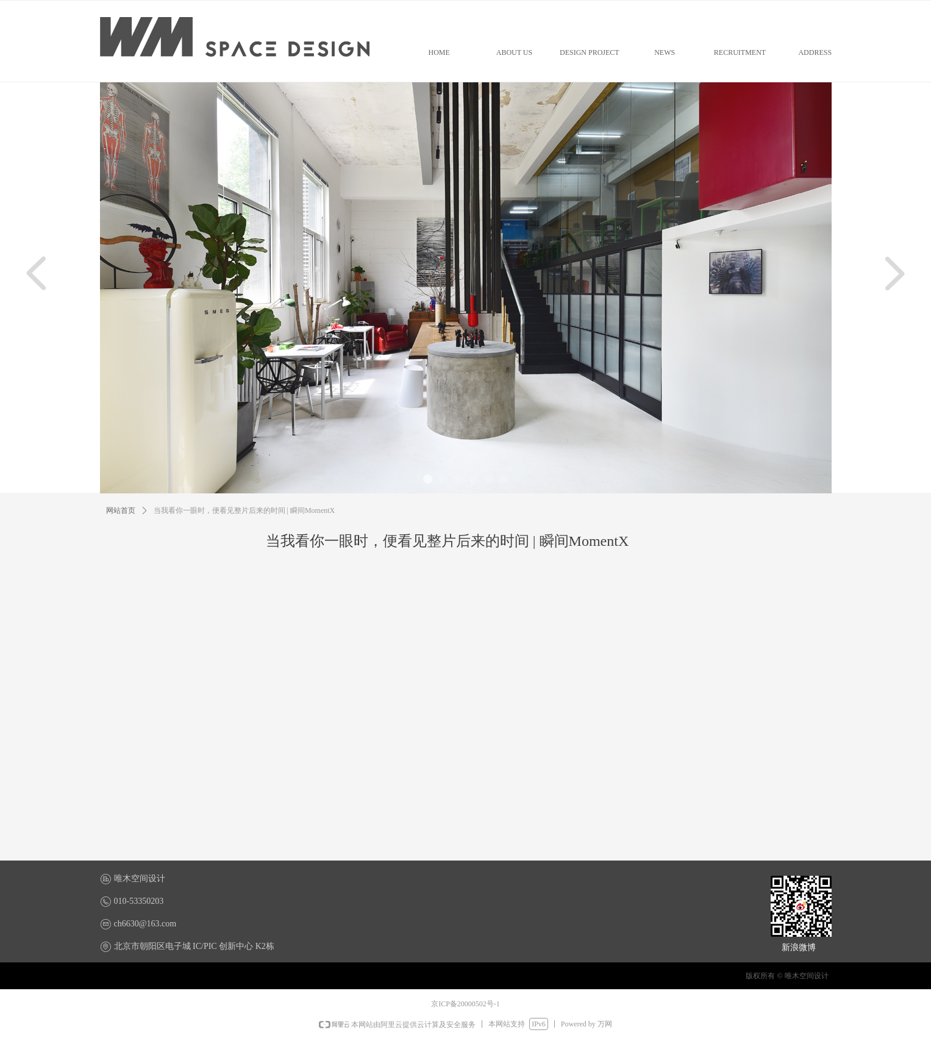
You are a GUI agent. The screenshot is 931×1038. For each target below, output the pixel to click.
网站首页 (120, 510)
